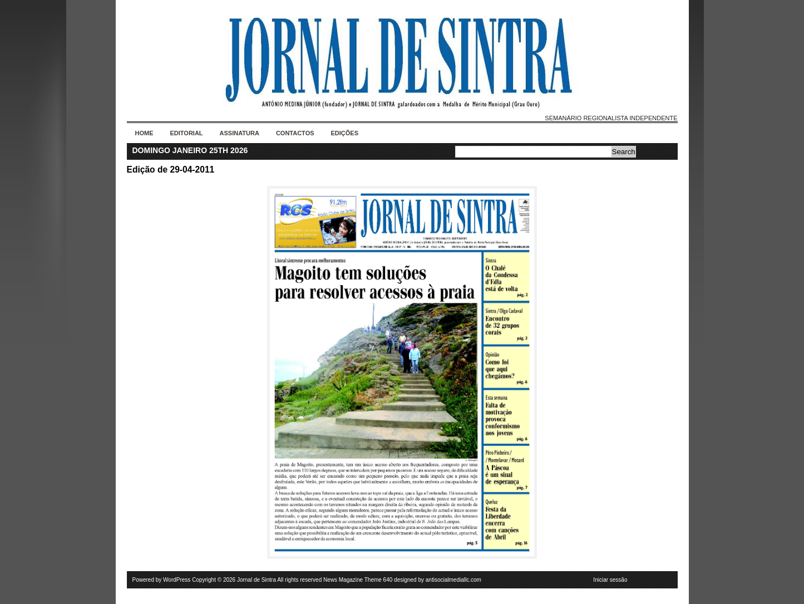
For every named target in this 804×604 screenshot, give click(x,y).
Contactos (295, 133)
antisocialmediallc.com (453, 580)
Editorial (186, 133)
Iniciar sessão (610, 580)
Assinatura (239, 133)
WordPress (176, 580)
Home (144, 133)
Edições (345, 133)
